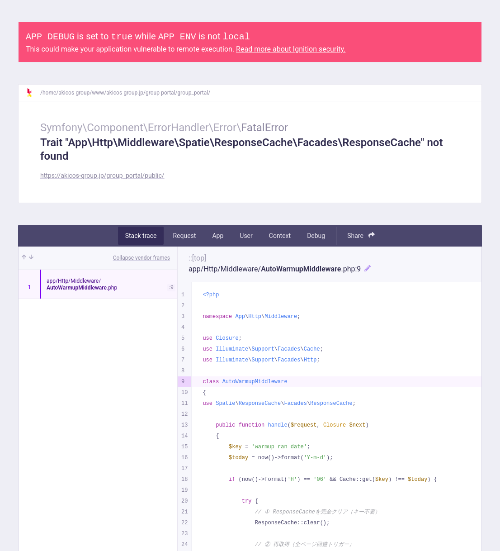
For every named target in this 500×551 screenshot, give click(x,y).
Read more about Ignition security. (290, 49)
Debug (316, 235)
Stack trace (141, 235)
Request (184, 235)
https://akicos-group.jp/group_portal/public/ (102, 175)
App (217, 235)
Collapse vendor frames (141, 258)
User (246, 235)
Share (361, 235)
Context (280, 235)
